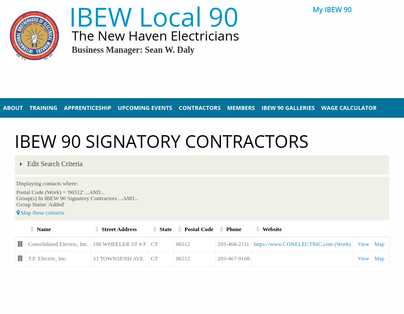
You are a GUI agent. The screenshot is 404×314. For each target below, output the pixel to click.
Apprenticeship (88, 108)
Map (379, 244)
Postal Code (198, 229)
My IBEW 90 (331, 10)
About (13, 108)
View (363, 244)
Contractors (200, 108)
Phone (233, 229)
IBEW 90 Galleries (288, 108)
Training (43, 108)
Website (272, 229)
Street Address (119, 229)
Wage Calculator (349, 108)
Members (241, 108)
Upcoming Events (145, 108)
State (166, 229)
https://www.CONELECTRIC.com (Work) (302, 244)
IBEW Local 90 (154, 16)
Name (44, 229)
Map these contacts (41, 212)
